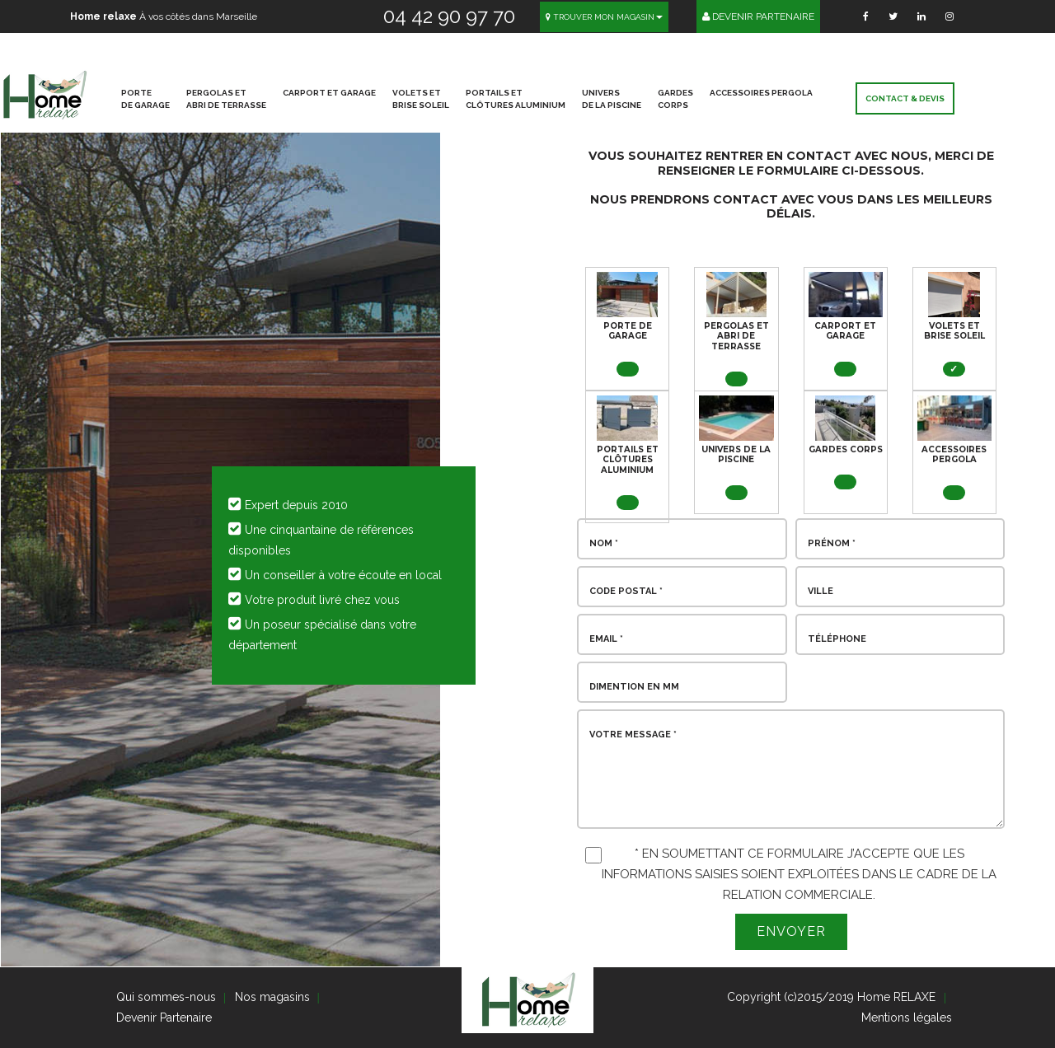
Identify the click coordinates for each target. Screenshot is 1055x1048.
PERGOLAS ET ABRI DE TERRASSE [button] (226, 99)
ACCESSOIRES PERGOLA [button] (761, 92)
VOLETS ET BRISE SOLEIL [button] (420, 99)
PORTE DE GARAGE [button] (145, 99)
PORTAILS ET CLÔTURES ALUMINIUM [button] (515, 99)
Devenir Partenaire (758, 16)
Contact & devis (905, 98)
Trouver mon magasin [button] (604, 17)
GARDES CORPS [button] (675, 99)
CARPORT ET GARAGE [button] (329, 92)
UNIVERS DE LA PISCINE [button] (611, 99)
